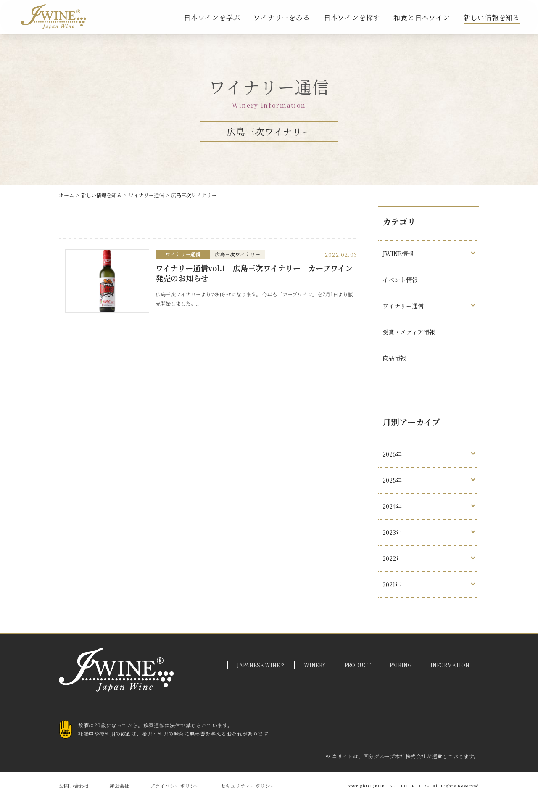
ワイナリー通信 (146, 194)
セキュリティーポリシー (247, 785)
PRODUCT (358, 665)
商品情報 (394, 358)
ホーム (66, 194)
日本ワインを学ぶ (212, 17)
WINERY (315, 665)
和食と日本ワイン (421, 17)
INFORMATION (449, 665)
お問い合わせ (74, 785)
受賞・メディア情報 (408, 332)
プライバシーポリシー (175, 785)
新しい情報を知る (492, 17)
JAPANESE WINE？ (261, 665)
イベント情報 (400, 279)
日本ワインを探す (352, 17)
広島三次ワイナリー (193, 194)
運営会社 (119, 785)
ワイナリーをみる (281, 17)
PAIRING (400, 665)
